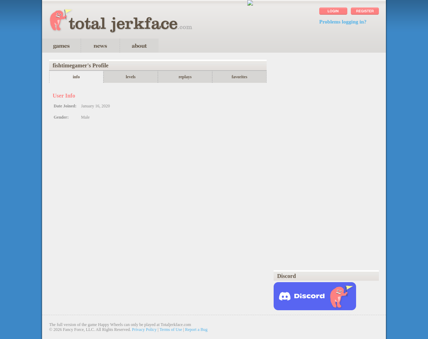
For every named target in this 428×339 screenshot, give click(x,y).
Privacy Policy (144, 329)
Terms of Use (171, 329)
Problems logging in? (343, 22)
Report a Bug (196, 329)
